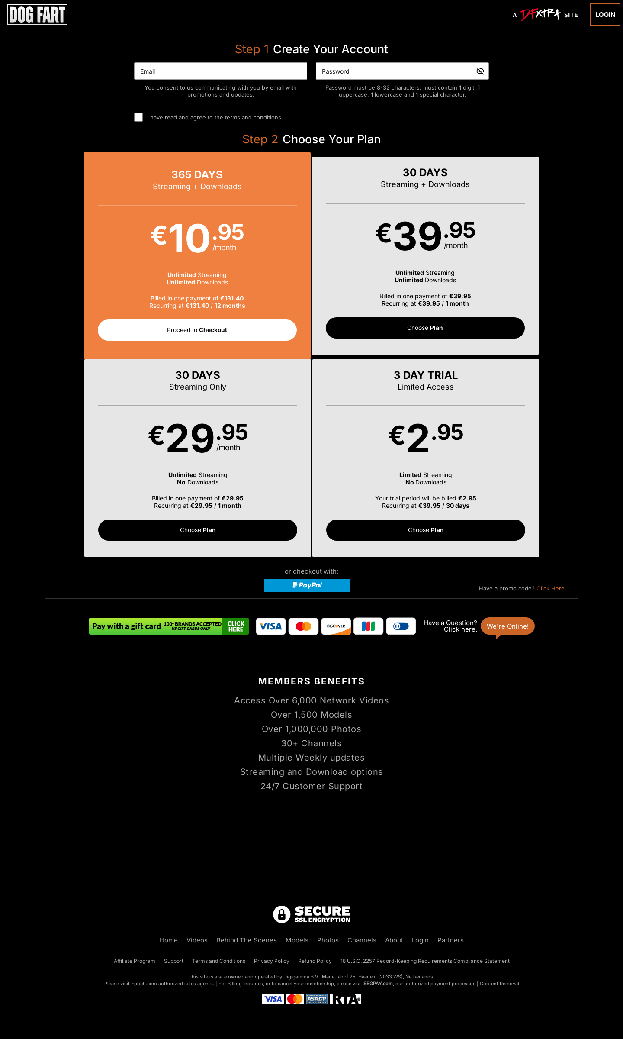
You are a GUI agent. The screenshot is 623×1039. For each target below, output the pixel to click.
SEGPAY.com (378, 984)
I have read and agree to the (215, 117)
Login (605, 14)
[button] (112, 256)
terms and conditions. (254, 117)
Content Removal (499, 984)
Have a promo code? (522, 392)
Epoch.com (144, 984)
